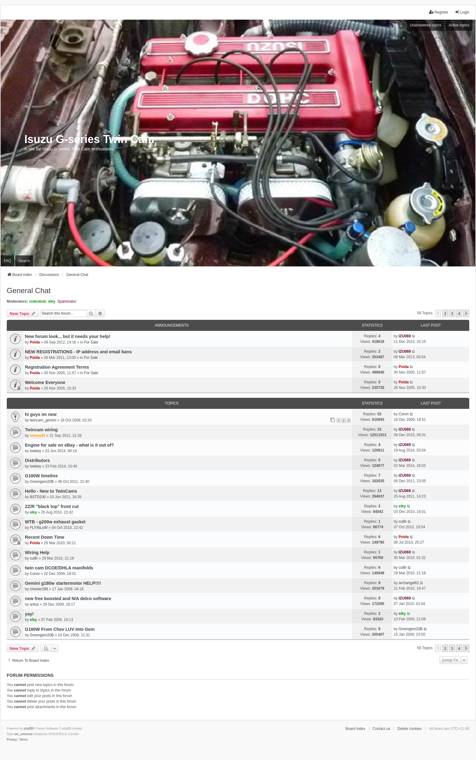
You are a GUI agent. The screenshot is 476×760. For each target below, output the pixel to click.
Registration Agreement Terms (57, 367)
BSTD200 (38, 497)
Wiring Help (37, 552)
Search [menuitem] (24, 261)
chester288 (39, 589)
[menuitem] (12, 740)
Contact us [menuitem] (381, 729)
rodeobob (37, 301)
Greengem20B (42, 481)
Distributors (37, 460)
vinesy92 (37, 435)
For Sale (91, 342)
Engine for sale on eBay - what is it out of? (69, 445)
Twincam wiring (41, 429)
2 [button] (445, 313)
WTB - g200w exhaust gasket (55, 521)
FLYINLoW (39, 527)
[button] (466, 313)
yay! (29, 613)
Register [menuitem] (438, 12)
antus (34, 604)
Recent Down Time (44, 537)
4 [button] (459, 313)
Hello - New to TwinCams (51, 491)
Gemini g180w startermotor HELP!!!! (63, 583)
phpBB (28, 728)
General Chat (29, 290)
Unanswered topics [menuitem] (425, 25)
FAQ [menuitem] (7, 261)
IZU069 (405, 336)
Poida (35, 342)
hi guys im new (41, 414)
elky (51, 301)
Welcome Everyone (45, 382)
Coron (404, 414)
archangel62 (409, 583)
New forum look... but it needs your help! (67, 336)
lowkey (35, 451)
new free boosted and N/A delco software (68, 598)
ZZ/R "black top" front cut (52, 506)
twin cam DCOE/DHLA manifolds (59, 567)
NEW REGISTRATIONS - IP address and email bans (78, 351)
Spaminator (66, 301)
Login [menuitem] (462, 12)
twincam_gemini (43, 420)
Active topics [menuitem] (459, 25)
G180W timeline (41, 475)
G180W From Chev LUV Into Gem (60, 629)
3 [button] (452, 313)
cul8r (403, 521)
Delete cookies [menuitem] (409, 729)
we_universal (23, 734)
